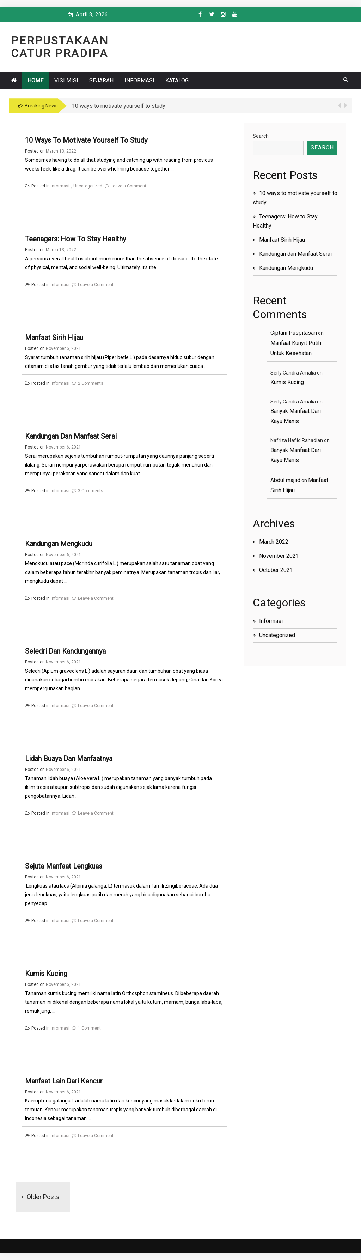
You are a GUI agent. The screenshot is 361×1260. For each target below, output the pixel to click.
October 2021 (276, 570)
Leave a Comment (128, 186)
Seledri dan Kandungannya (65, 651)
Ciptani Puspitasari (293, 332)
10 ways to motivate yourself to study (86, 140)
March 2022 (273, 541)
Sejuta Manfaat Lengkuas (63, 866)
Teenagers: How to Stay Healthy (75, 239)
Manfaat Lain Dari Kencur (64, 1081)
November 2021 (279, 555)
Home (35, 80)
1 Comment (89, 1028)
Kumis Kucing (46, 973)
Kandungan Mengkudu (58, 543)
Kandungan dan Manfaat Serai (71, 436)
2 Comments (90, 383)
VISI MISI (66, 80)
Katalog (177, 80)
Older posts (43, 1196)
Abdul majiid (285, 480)
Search (261, 136)
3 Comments (90, 490)
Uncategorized (87, 186)
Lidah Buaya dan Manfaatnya (68, 758)
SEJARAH (101, 80)
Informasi (139, 80)
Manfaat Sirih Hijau (54, 337)
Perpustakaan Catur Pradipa (60, 47)
